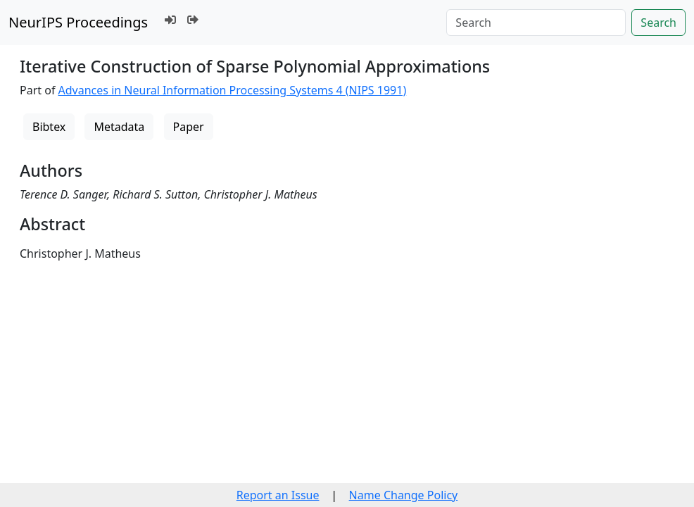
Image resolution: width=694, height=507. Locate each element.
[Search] (536, 22)
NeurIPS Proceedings (78, 22)
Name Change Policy (403, 495)
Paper (188, 126)
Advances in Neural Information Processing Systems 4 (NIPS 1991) (232, 90)
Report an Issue (278, 495)
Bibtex (48, 126)
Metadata (119, 126)
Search (658, 22)
